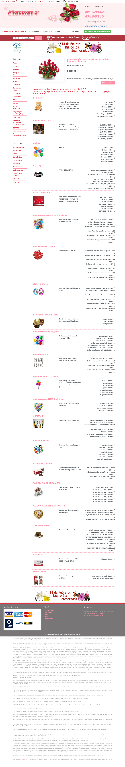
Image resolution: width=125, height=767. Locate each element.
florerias (26, 759)
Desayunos (17, 96)
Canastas (16, 78)
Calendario (47, 31)
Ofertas (15, 100)
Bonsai (15, 103)
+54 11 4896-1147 (92, 613)
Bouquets (16, 93)
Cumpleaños (17, 157)
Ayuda (57, 31)
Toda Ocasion (18, 170)
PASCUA (16, 179)
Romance (16, 163)
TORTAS (16, 128)
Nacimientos (17, 160)
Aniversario (17, 150)
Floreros (16, 69)
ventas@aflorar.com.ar (96, 25)
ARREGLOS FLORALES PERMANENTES (18, 123)
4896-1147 (94, 11)
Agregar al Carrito (108, 83)
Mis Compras (58, 1)
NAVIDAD (16, 117)
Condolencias (18, 167)
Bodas (15, 154)
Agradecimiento (18, 147)
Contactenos (74, 31)
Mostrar (38, 38)
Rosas (15, 63)
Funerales (16, 85)
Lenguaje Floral (34, 31)
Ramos (15, 66)
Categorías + (7, 31)
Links (64, 31)
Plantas (15, 81)
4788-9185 (94, 16)
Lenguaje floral (49, 610)
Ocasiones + (20, 31)
